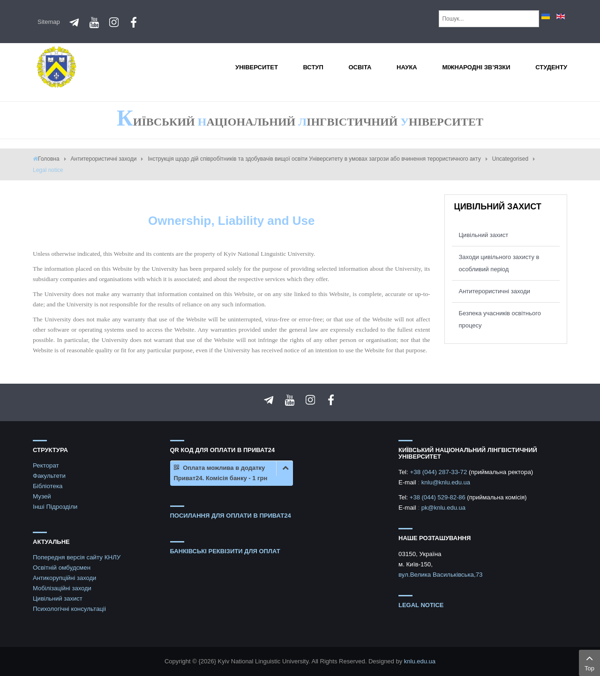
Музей (42, 496)
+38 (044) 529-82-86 (438, 497)
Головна (49, 159)
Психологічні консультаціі (69, 608)
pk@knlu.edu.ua (443, 507)
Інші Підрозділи (55, 506)
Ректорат (46, 465)
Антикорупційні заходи (64, 577)
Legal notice (421, 605)
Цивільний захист (484, 234)
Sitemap (49, 21)
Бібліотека (48, 486)
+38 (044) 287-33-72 (439, 471)
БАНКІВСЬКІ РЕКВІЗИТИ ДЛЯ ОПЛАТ (225, 551)
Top (589, 662)
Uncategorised (510, 159)
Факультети (49, 475)
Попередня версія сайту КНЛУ (76, 557)
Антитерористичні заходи (104, 159)
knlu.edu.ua (419, 661)
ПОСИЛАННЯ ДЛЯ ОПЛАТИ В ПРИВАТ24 (230, 515)
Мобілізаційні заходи (62, 588)
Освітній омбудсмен (61, 567)
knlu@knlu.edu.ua (445, 482)
